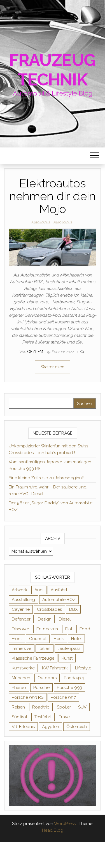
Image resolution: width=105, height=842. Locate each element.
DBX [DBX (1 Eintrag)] (73, 609)
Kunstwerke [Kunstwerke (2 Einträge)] (23, 668)
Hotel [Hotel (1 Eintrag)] (76, 638)
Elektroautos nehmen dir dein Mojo (52, 196)
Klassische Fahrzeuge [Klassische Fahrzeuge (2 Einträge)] (33, 658)
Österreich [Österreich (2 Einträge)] (76, 726)
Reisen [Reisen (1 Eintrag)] (18, 707)
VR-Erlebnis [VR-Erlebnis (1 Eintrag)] (23, 726)
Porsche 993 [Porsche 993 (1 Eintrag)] (69, 687)
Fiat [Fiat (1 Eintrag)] (68, 628)
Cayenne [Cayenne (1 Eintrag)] (21, 609)
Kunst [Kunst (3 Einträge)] (67, 658)
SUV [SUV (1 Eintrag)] (82, 707)
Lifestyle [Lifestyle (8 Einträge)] (83, 668)
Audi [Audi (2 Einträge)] (38, 589)
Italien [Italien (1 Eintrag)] (44, 648)
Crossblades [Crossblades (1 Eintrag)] (49, 609)
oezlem (35, 351)
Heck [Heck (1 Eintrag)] (59, 638)
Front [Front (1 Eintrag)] (17, 638)
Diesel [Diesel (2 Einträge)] (65, 619)
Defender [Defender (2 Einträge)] (21, 619)
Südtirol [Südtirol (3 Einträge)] (19, 716)
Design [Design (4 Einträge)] (45, 619)
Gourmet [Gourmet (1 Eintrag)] (37, 638)
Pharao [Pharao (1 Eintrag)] (19, 687)
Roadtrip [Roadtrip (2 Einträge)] (41, 707)
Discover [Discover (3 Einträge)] (20, 628)
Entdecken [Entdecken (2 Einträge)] (47, 628)
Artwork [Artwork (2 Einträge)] (19, 589)
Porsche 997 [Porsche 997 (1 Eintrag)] (63, 697)
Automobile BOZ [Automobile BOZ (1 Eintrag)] (59, 599)
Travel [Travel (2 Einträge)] (65, 716)
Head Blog (52, 830)
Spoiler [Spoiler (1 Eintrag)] (64, 707)
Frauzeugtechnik (52, 69)
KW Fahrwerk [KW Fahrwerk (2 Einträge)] (55, 668)
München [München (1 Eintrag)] (21, 677)
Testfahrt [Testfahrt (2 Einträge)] (43, 716)
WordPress (65, 823)
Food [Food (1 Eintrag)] (85, 628)
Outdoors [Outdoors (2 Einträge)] (47, 677)
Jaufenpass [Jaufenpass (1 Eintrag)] (69, 648)
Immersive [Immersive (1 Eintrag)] (21, 648)
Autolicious (40, 222)
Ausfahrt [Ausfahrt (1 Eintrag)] (59, 589)
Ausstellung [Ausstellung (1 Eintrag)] (23, 599)
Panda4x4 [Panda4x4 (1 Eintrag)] (74, 677)
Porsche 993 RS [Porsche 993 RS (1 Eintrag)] (27, 697)
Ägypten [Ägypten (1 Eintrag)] (50, 726)
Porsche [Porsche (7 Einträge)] (41, 687)
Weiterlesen (52, 366)
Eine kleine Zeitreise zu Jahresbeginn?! (47, 477)
